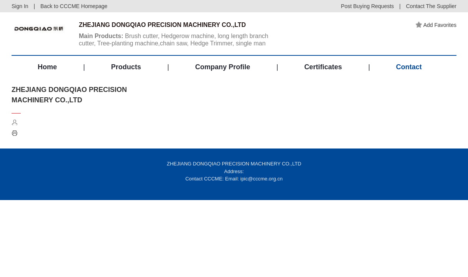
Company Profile (222, 67)
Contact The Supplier (431, 6)
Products (126, 67)
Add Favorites (436, 25)
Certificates (323, 67)
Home (47, 67)
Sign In (20, 6)
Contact (409, 67)
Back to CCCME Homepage (73, 6)
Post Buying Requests (367, 6)
